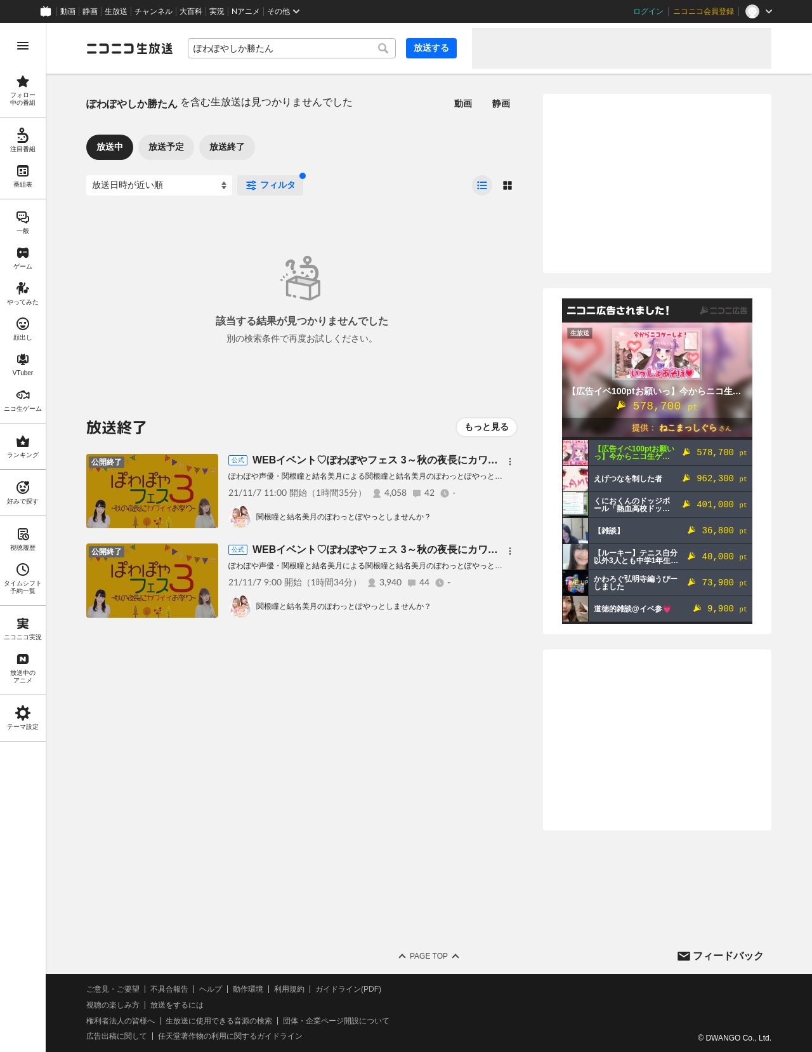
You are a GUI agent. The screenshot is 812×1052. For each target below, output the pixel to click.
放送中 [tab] (109, 147)
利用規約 (289, 989)
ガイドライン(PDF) (348, 989)
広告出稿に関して (116, 1036)
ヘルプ (210, 989)
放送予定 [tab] (166, 147)
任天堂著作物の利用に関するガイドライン (230, 1036)
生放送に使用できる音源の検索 (219, 1021)
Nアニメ (246, 11)
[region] (23, 537)
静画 (90, 11)
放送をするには (177, 1005)
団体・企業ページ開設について (336, 1021)
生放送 (116, 11)
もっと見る (486, 427)
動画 (67, 11)
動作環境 (248, 989)
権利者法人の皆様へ (120, 1020)
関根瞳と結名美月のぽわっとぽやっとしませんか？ (343, 516)
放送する (431, 48)
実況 (217, 11)
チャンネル (153, 11)
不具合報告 (169, 989)
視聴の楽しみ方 (113, 1005)
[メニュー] (510, 461)
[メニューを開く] (23, 45)
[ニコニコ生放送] (129, 48)
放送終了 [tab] (227, 147)
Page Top (429, 956)
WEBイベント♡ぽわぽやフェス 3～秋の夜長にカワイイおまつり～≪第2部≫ (428, 460)
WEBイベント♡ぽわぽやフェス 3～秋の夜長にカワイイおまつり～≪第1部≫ (428, 549)
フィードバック (728, 955)
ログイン (648, 11)
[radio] (482, 185)
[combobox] (292, 48)
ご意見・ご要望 (113, 989)
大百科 (191, 11)
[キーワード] (292, 48)
